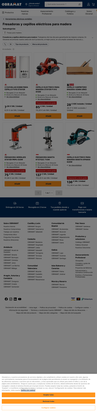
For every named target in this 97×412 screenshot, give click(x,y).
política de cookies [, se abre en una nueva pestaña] (28, 390)
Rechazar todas (48, 401)
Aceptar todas (48, 395)
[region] (48, 393)
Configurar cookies (48, 408)
